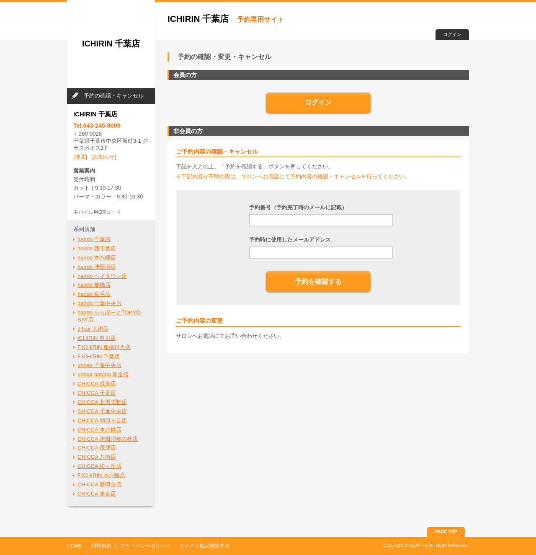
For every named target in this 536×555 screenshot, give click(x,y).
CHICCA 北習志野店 (102, 402)
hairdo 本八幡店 (96, 257)
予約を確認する (318, 281)
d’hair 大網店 (92, 329)
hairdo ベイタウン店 (102, 276)
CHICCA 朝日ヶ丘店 (102, 420)
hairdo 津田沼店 (96, 267)
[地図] (80, 157)
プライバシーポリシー (145, 546)
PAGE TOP (446, 531)
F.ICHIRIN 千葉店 (98, 356)
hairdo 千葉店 (94, 239)
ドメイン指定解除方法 (204, 546)
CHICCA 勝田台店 (99, 484)
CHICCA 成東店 (96, 383)
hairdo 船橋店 (94, 285)
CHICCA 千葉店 (96, 393)
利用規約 (101, 546)
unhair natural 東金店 (103, 374)
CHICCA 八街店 (96, 457)
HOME (74, 546)
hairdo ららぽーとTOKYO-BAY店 (109, 316)
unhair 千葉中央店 (99, 365)
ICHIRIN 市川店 (96, 338)
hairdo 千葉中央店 (99, 303)
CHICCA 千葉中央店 (102, 411)
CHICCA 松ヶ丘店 (99, 466)
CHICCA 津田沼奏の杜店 (107, 439)
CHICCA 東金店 (96, 494)
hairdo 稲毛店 (94, 294)
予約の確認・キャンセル (114, 95)
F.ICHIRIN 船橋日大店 (104, 347)
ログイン (452, 34)
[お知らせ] (103, 157)
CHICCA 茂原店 (96, 448)
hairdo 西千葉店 (96, 248)
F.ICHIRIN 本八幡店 (101, 475)
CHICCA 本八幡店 (99, 430)
